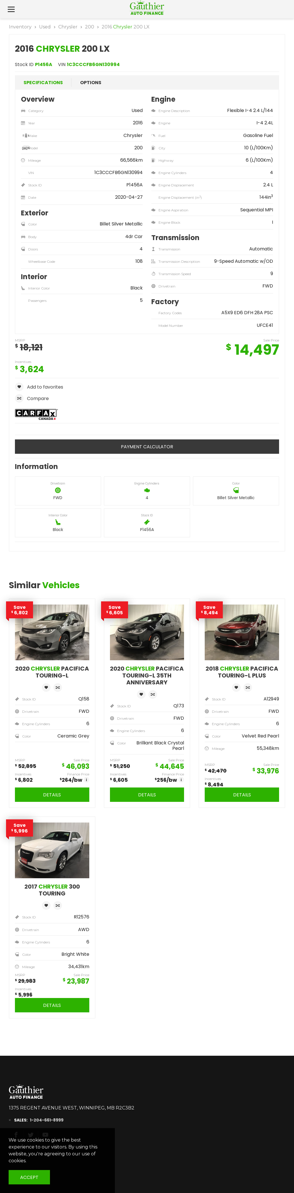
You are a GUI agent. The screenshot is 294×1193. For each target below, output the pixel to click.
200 (89, 27)
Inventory (20, 27)
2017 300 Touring (52, 890)
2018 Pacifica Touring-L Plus (242, 672)
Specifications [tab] (43, 82)
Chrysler (68, 27)
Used (45, 27)
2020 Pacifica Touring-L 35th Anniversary (147, 675)
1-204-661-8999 (41, 1120)
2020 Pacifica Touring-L (52, 672)
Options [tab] (90, 82)
